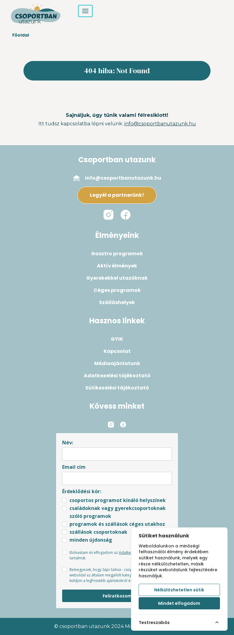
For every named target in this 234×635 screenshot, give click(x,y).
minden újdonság (90, 539)
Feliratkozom (117, 596)
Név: (67, 442)
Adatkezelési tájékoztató (117, 375)
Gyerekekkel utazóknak (117, 278)
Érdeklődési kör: (81, 491)
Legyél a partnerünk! (117, 195)
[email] (117, 478)
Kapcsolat (117, 351)
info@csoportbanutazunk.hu (160, 124)
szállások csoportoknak (98, 532)
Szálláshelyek (117, 302)
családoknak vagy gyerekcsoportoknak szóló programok (117, 512)
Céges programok (117, 290)
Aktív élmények (117, 265)
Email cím (74, 467)
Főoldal (20, 35)
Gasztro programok (117, 253)
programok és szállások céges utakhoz (117, 524)
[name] (117, 454)
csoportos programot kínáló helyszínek (117, 500)
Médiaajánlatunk (117, 363)
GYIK (117, 339)
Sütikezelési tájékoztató (117, 387)
